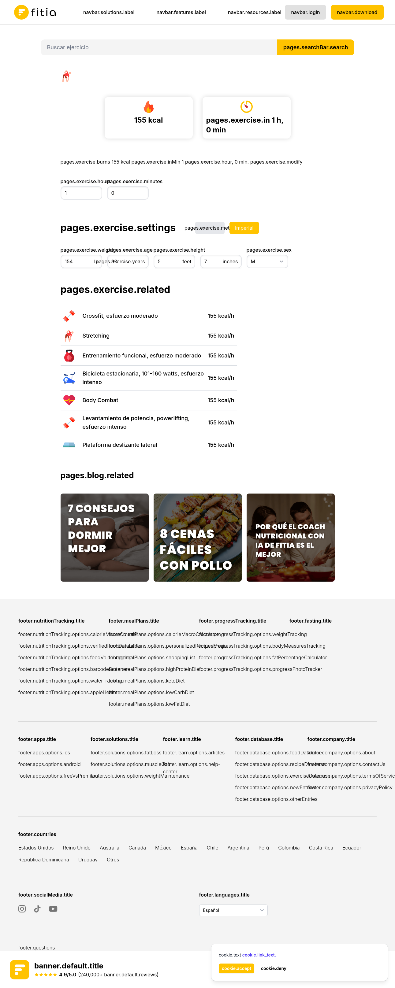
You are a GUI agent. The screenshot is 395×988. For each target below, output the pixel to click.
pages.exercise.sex (267, 250)
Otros (113, 860)
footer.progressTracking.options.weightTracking (253, 634)
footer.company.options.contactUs (346, 764)
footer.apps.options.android (49, 764)
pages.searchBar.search (315, 47)
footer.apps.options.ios (44, 752)
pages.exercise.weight (81, 250)
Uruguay (88, 860)
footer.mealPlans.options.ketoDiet (146, 681)
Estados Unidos (36, 848)
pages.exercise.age (128, 250)
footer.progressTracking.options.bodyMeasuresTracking (262, 646)
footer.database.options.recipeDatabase (280, 764)
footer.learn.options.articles (194, 752)
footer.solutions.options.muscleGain (131, 764)
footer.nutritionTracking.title (51, 621)
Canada (137, 848)
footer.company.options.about (341, 752)
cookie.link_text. (259, 954)
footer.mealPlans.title (134, 621)
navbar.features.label (181, 12)
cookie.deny (273, 968)
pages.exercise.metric (210, 228)
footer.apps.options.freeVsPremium (58, 776)
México (163, 848)
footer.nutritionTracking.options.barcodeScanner (73, 669)
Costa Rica (321, 848)
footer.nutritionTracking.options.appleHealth (67, 692)
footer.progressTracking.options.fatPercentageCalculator (263, 657)
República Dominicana (43, 860)
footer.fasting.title (310, 621)
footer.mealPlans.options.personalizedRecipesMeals (168, 646)
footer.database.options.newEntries (275, 787)
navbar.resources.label (254, 12)
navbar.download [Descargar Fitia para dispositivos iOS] (357, 12)
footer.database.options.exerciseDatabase (282, 776)
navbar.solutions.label (109, 12)
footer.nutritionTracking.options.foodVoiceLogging (75, 657)
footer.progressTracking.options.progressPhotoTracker (260, 669)
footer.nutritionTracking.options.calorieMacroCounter (78, 634)
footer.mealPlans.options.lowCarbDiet (151, 692)
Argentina (238, 848)
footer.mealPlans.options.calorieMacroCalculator (163, 634)
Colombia (289, 848)
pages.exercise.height (174, 250)
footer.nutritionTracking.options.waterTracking (70, 681)
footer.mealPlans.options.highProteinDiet (155, 669)
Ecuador (351, 848)
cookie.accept (236, 968)
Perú (264, 848)
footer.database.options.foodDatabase (278, 752)
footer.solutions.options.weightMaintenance (140, 776)
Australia (109, 848)
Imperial (244, 228)
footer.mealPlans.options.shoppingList (152, 657)
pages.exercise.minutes (128, 181)
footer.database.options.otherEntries (276, 799)
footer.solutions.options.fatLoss (126, 752)
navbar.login (305, 12)
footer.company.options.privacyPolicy (350, 787)
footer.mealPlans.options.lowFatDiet (149, 704)
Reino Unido (77, 848)
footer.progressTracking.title (232, 621)
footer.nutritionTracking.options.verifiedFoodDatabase (79, 646)
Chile (212, 848)
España (189, 848)
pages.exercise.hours (81, 181)
